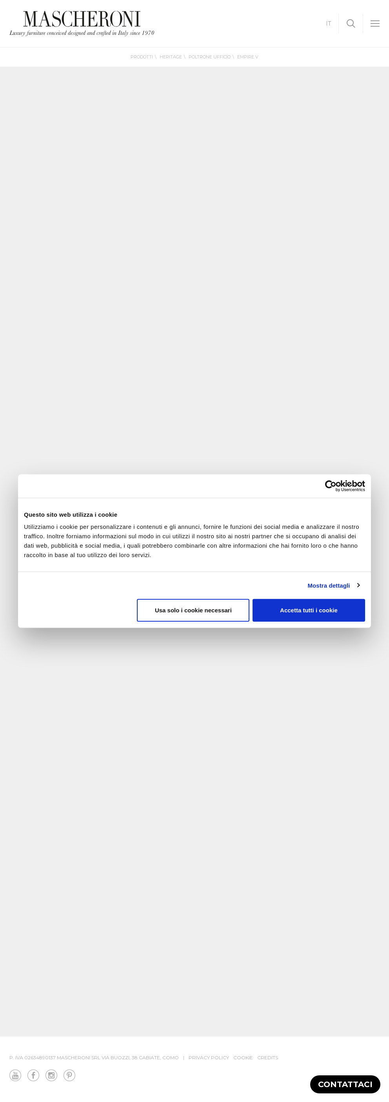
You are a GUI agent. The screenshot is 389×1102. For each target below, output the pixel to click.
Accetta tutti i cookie (309, 610)
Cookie (243, 1057)
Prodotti (142, 57)
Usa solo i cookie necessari (193, 610)
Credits (267, 1057)
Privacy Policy (209, 1057)
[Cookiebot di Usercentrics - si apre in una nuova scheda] (330, 486)
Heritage (171, 57)
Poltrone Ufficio (210, 57)
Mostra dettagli (328, 585)
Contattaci (345, 1084)
